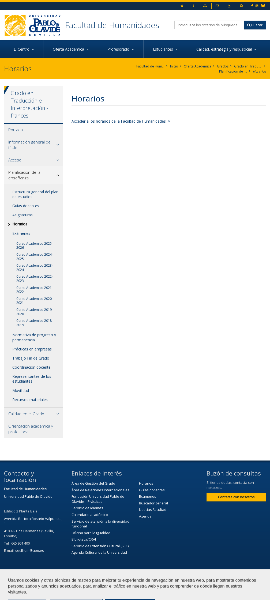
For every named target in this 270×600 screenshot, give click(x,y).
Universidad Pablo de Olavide (28, 496)
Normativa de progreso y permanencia (34, 337)
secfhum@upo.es (29, 550)
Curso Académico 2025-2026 (34, 245)
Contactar (123, 580)
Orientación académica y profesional (30, 428)
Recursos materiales (30, 399)
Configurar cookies (22, 593)
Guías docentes (25, 205)
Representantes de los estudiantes (31, 379)
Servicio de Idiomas (87, 507)
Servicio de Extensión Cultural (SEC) (100, 546)
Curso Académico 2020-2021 (34, 300)
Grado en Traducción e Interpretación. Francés (248, 66)
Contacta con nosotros (236, 497)
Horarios (259, 71)
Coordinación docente (31, 367)
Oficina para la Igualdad (91, 532)
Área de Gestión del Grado (93, 483)
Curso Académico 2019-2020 (34, 311)
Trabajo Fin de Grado (30, 358)
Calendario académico (90, 514)
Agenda (145, 516)
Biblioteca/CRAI (84, 539)
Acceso (14, 160)
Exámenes (21, 233)
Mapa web (179, 580)
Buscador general (153, 503)
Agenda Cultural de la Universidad (99, 552)
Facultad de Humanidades (112, 25)
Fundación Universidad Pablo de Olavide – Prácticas (98, 499)
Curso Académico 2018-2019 (34, 322)
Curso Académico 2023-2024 (34, 267)
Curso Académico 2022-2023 (34, 278)
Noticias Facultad (152, 509)
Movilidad (20, 390)
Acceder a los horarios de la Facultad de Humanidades (121, 121)
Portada (15, 129)
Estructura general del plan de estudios (35, 194)
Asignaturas (22, 214)
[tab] (33, 130)
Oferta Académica (197, 66)
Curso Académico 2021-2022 (34, 289)
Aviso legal (151, 580)
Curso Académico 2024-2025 (34, 256)
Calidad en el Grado (26, 413)
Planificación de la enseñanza (233, 71)
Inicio (174, 66)
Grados (222, 66)
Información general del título (29, 144)
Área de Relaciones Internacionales (100, 490)
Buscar (254, 24)
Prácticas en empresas (32, 349)
